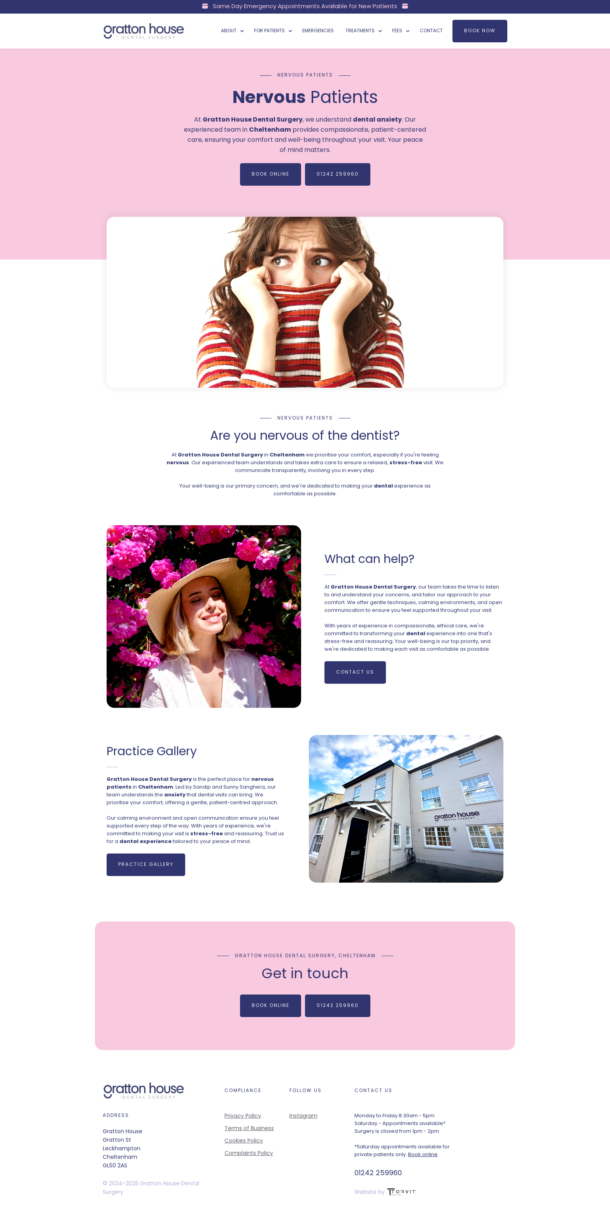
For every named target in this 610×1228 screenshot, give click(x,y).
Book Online (270, 174)
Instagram (303, 1116)
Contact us (355, 672)
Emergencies (318, 31)
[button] (231, 31)
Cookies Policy (243, 1141)
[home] (143, 31)
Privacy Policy (242, 1116)
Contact (431, 31)
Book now (480, 31)
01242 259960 (338, 174)
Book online (423, 1155)
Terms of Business (249, 1129)
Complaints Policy (248, 1154)
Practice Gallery (146, 864)
